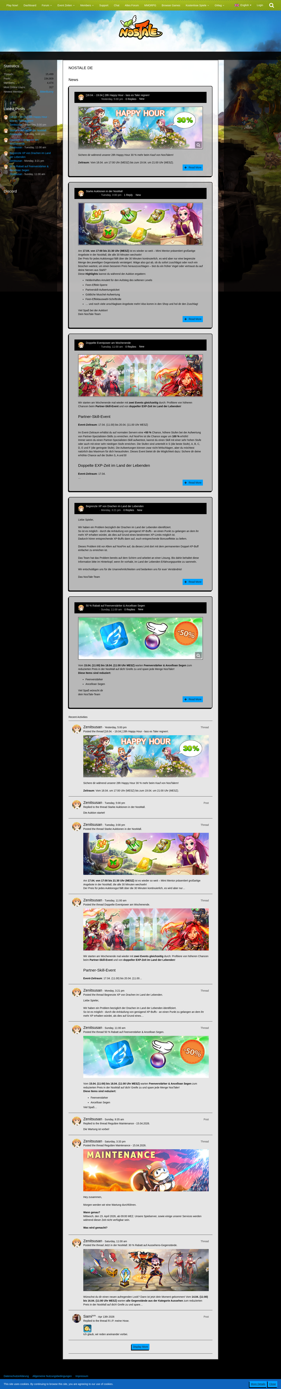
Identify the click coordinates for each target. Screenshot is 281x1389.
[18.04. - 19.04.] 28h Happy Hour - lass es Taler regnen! (117, 95)
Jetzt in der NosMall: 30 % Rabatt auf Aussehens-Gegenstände (140, 1245)
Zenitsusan (16, 124)
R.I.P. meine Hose (118, 1320)
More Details (258, 1384)
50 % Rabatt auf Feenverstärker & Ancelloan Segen (115, 605)
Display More (140, 1346)
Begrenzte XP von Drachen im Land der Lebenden (115, 506)
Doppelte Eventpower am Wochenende (108, 342)
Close (272, 1384)
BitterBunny (46, 91)
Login (260, 5)
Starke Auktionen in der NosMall (28, 130)
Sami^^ (89, 1316)
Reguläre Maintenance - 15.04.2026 (128, 1123)
